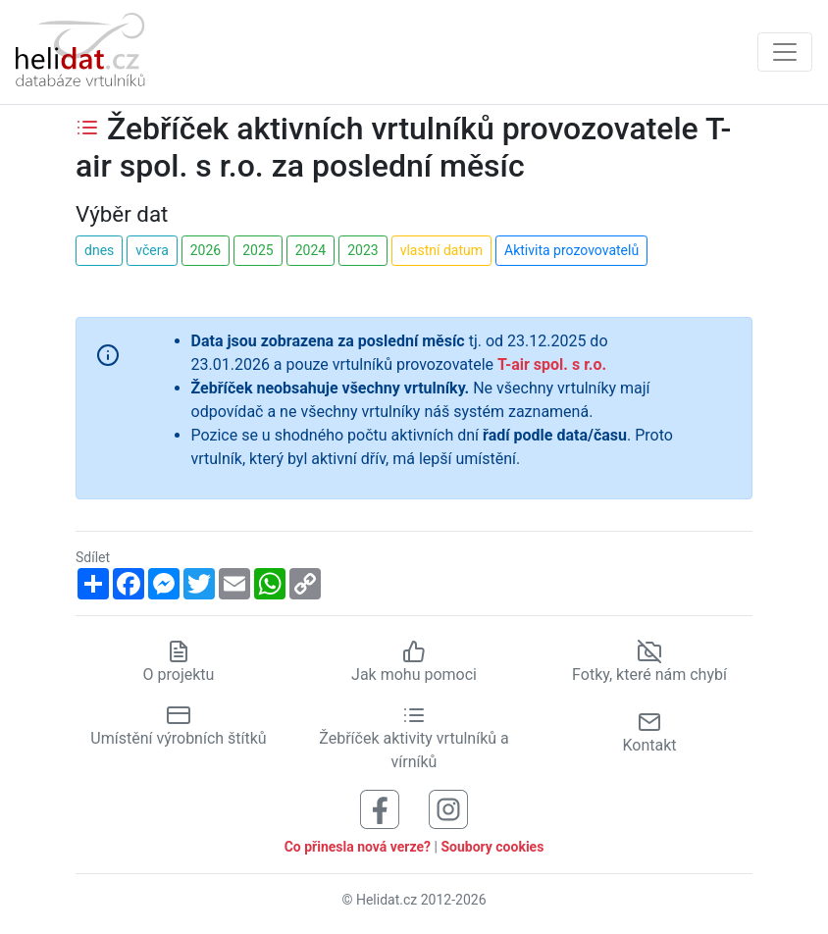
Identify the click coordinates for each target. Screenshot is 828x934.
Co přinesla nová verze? (358, 847)
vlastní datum (441, 250)
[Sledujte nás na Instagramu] (448, 808)
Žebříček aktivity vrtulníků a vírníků (413, 737)
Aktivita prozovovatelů (571, 250)
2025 (257, 250)
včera (152, 250)
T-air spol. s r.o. (551, 364)
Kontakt (649, 732)
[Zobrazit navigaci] (784, 52)
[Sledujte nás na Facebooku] (379, 808)
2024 (310, 250)
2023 (362, 250)
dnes (99, 250)
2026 (205, 250)
